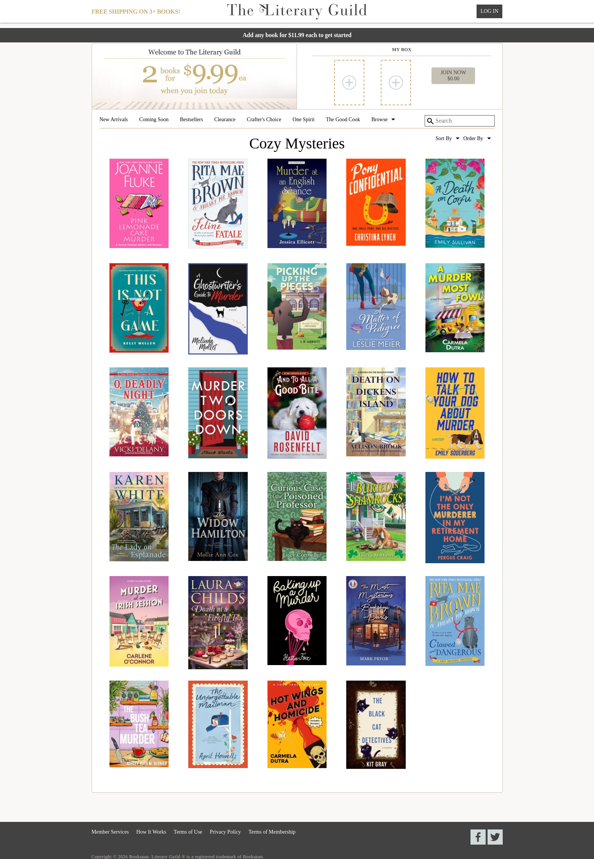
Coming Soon (154, 119)
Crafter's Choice (264, 119)
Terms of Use (188, 832)
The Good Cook (343, 119)
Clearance (225, 119)
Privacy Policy (225, 832)
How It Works (151, 832)
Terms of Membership (272, 832)
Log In (489, 11)
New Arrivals (114, 119)
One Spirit (303, 119)
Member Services (110, 832)
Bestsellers (191, 119)
